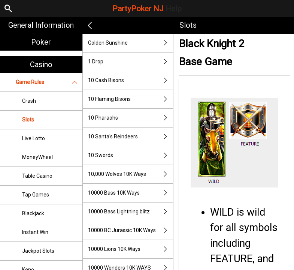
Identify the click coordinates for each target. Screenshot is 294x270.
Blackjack (33, 213)
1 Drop (130, 61)
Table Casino (37, 176)
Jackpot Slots (38, 251)
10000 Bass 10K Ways (130, 193)
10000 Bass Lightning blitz (130, 211)
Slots (28, 120)
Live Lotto (33, 138)
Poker (41, 42)
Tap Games (35, 195)
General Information (41, 25)
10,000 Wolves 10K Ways (130, 174)
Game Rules (49, 82)
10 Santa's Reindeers (130, 137)
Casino (41, 64)
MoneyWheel (37, 157)
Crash (29, 101)
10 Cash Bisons (130, 80)
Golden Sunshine (130, 43)
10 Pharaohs (130, 118)
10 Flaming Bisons (130, 99)
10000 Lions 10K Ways (130, 249)
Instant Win (35, 232)
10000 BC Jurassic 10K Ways (130, 230)
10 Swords (130, 155)
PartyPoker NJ (147, 8)
